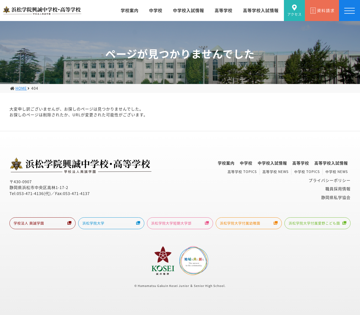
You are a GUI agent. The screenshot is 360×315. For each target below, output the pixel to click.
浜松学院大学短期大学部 (180, 223)
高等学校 (300, 163)
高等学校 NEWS (275, 171)
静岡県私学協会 (336, 197)
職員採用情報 (338, 189)
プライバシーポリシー (330, 180)
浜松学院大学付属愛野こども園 (317, 223)
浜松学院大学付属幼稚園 (249, 223)
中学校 (246, 163)
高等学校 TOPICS (242, 171)
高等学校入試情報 (331, 163)
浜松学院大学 (111, 223)
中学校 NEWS (336, 171)
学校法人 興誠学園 (42, 223)
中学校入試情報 (272, 163)
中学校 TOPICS (307, 171)
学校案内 (226, 163)
